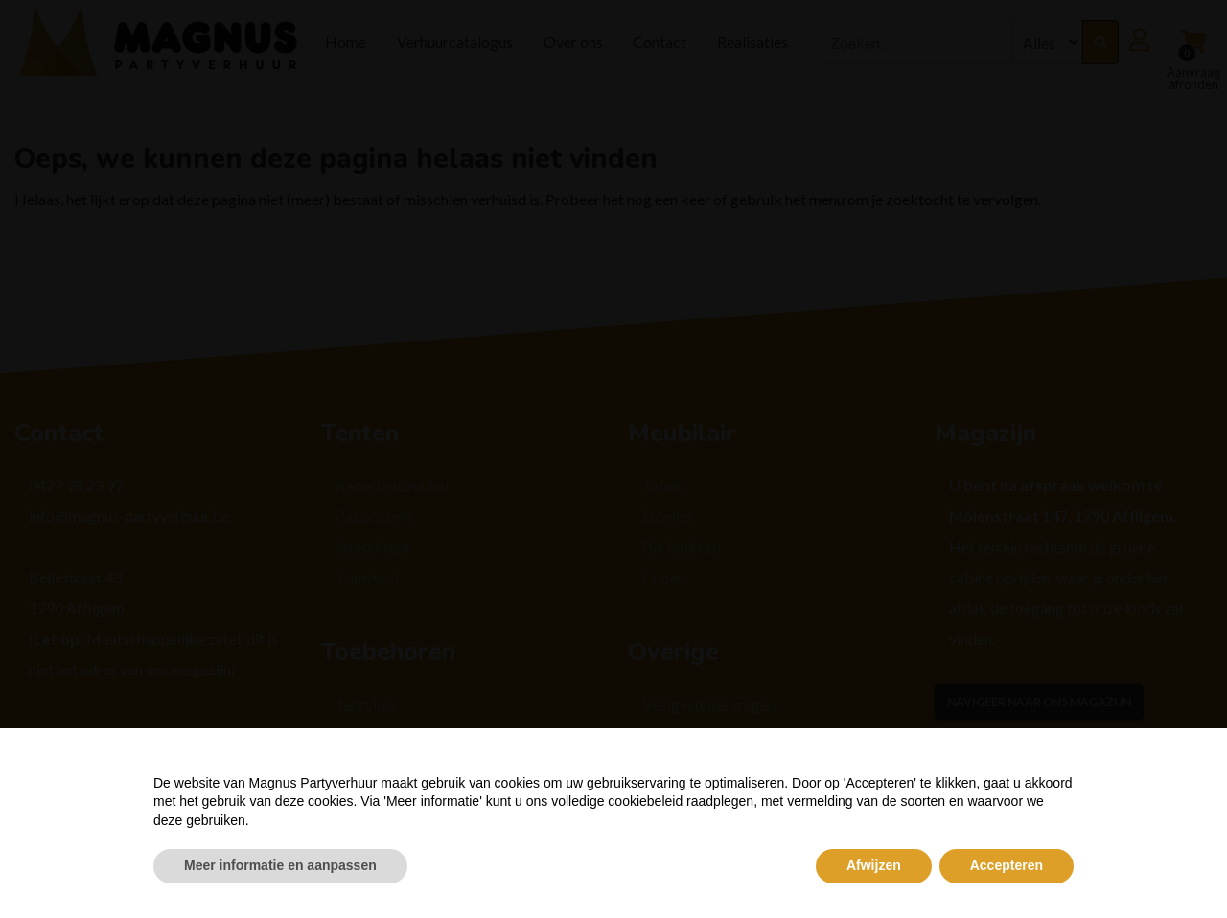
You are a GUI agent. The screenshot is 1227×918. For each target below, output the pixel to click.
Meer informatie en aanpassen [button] (280, 865)
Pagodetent (374, 515)
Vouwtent (368, 577)
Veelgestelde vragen (709, 704)
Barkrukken (681, 546)
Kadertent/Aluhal (392, 485)
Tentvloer (367, 704)
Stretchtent (373, 546)
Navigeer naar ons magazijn (1039, 701)
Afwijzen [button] (873, 865)
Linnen (663, 577)
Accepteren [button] (1006, 865)
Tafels (662, 485)
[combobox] (915, 42)
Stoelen (666, 515)
